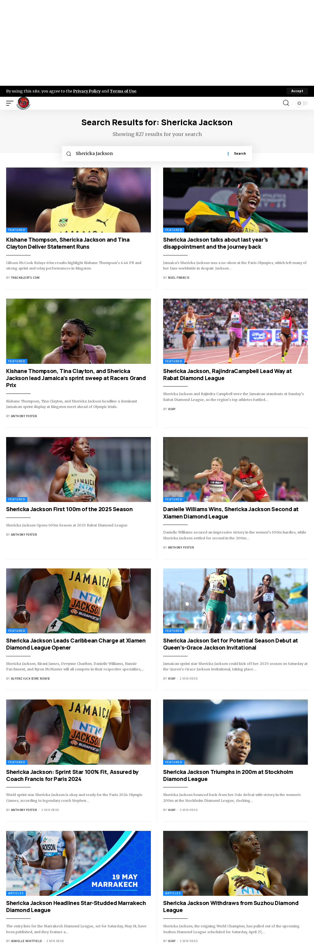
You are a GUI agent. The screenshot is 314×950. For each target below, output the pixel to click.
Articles (16, 893)
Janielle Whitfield (26, 941)
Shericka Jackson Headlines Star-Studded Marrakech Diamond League (76, 906)
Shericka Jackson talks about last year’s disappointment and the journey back (215, 243)
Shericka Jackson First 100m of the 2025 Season (69, 509)
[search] (286, 103)
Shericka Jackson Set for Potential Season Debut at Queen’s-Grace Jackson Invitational (230, 644)
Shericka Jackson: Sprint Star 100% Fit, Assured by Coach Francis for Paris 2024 (72, 775)
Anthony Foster (24, 416)
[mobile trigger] (11, 103)
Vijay (172, 409)
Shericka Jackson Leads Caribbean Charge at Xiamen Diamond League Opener (75, 644)
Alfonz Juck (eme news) (30, 679)
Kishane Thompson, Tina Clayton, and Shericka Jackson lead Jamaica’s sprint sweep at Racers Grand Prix (76, 378)
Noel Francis (179, 278)
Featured (16, 230)
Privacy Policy (87, 91)
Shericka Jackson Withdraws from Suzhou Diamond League (231, 906)
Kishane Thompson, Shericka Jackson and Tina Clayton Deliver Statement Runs (68, 243)
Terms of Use (124, 91)
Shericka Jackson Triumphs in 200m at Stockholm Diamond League (228, 775)
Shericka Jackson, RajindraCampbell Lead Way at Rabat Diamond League (227, 375)
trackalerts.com (25, 278)
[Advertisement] (157, 43)
